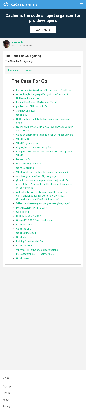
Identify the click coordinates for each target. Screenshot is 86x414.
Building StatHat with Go (29, 241)
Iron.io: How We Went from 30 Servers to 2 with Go (43, 90)
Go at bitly (21, 114)
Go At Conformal (25, 167)
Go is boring (22, 211)
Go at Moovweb (24, 237)
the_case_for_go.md (20, 70)
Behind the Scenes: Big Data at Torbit (36, 102)
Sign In (6, 393)
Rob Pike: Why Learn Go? (29, 163)
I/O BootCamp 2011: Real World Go (35, 254)
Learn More (43, 29)
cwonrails (17, 42)
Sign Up (7, 386)
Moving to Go (23, 159)
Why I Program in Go (27, 143)
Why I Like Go (23, 139)
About (6, 399)
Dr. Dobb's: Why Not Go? (28, 216)
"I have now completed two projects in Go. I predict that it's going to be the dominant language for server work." (44, 184)
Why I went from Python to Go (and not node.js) (42, 172)
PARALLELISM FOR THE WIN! (31, 207)
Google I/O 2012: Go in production (34, 220)
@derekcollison (24, 192)
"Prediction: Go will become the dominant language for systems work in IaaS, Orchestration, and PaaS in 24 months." (41, 195)
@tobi (19, 180)
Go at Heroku (23, 258)
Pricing (6, 406)
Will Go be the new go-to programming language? (43, 203)
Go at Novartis (24, 224)
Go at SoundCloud (26, 233)
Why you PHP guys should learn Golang (37, 249)
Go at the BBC (23, 228)
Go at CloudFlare (25, 245)
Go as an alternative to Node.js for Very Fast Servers (44, 134)
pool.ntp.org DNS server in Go (32, 106)
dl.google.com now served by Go (33, 147)
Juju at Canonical (25, 110)
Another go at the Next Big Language (36, 176)
